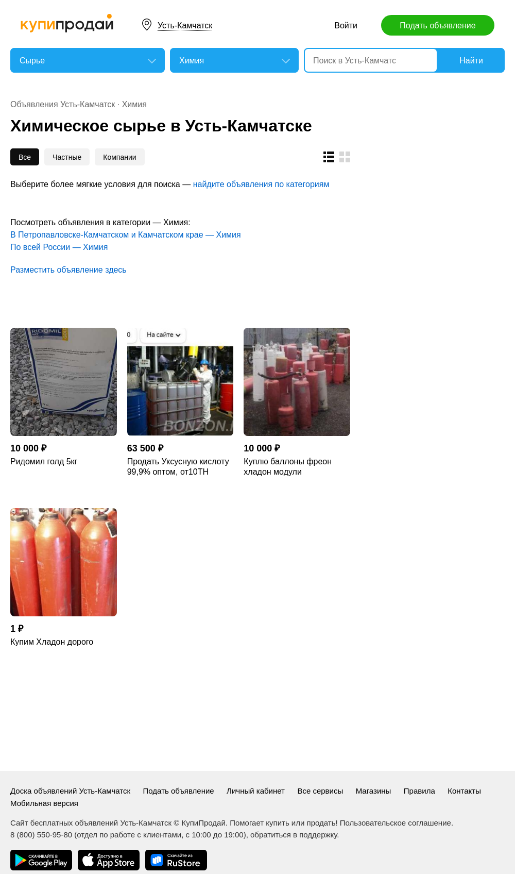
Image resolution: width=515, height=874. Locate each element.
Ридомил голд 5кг (43, 461)
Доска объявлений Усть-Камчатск (70, 790)
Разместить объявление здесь (68, 269)
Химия (134, 104)
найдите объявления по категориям (261, 184)
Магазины (373, 790)
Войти (345, 25)
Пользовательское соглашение (395, 822)
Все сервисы (320, 790)
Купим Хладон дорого (51, 641)
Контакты (464, 790)
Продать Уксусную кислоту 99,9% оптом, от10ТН (178, 466)
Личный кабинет (256, 790)
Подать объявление (437, 25)
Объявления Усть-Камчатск (62, 104)
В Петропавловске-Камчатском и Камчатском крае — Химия (125, 234)
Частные (67, 157)
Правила (419, 790)
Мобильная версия (44, 803)
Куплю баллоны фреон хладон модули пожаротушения (288, 467)
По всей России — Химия (59, 247)
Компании (119, 157)
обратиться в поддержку (293, 834)
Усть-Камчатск (185, 25)
